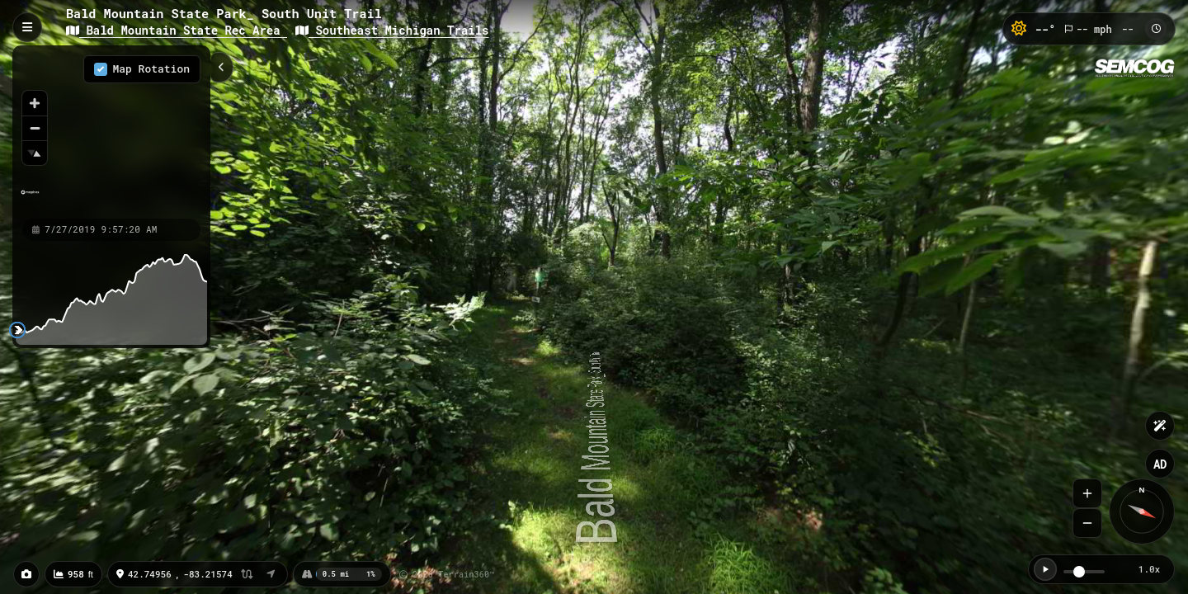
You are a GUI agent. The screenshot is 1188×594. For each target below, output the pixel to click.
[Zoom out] (34, 128)
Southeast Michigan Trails (391, 30)
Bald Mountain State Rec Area (176, 30)
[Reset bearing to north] (34, 152)
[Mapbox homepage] (30, 199)
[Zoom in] (34, 103)
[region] (111, 131)
